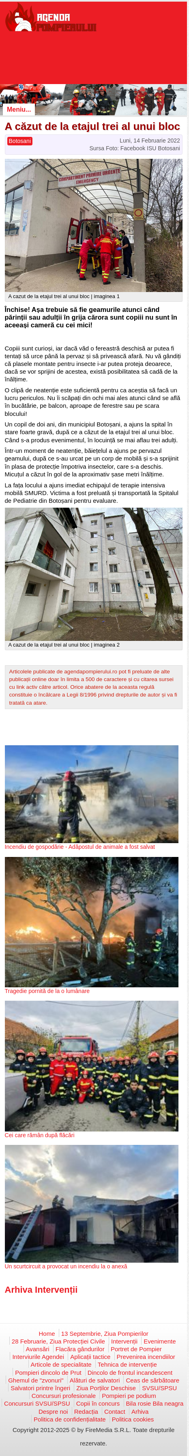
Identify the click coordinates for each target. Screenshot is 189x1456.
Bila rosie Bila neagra (155, 1403)
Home (47, 1333)
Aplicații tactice (90, 1356)
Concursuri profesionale (64, 1395)
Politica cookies (133, 1419)
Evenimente (160, 1341)
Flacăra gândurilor (80, 1349)
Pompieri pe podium (129, 1395)
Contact (114, 1411)
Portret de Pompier (136, 1349)
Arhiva (140, 1411)
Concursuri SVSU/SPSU (37, 1403)
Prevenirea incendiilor (146, 1356)
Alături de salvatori (95, 1380)
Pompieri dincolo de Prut (48, 1372)
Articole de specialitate (61, 1364)
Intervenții (124, 1341)
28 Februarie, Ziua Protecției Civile (58, 1341)
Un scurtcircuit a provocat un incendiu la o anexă (66, 1266)
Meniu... (19, 109)
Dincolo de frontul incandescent (130, 1372)
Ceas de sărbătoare (152, 1380)
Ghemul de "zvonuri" (36, 1380)
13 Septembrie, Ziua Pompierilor (104, 1333)
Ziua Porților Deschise (106, 1388)
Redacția (86, 1411)
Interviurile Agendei (38, 1356)
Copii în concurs (98, 1403)
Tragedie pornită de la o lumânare (47, 991)
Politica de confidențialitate (70, 1419)
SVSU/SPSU (159, 1388)
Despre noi (53, 1411)
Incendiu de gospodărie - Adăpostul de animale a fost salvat (80, 847)
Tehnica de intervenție (127, 1364)
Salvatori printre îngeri (40, 1388)
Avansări (37, 1349)
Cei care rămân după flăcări (40, 1135)
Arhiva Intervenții (41, 1290)
